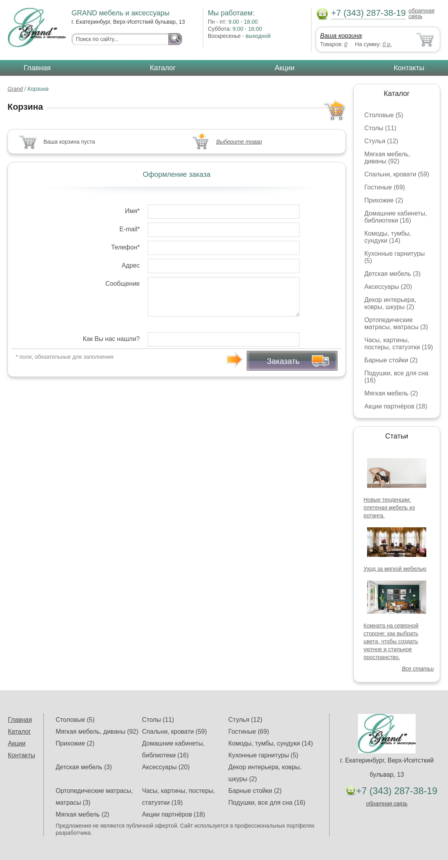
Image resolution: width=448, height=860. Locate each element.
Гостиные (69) (384, 187)
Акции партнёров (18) (395, 406)
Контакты (409, 68)
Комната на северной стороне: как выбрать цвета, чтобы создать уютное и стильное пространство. (391, 641)
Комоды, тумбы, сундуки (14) (387, 237)
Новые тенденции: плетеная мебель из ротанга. (389, 508)
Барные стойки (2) (391, 360)
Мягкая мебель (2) (391, 393)
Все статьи (418, 668)
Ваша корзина (341, 35)
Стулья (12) (381, 141)
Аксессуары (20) (388, 286)
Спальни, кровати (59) (396, 174)
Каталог (163, 68)
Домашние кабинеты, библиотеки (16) (395, 217)
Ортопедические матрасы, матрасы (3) (396, 323)
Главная (37, 68)
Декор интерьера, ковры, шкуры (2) (390, 303)
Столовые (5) (383, 115)
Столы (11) (380, 128)
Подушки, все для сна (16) (267, 802)
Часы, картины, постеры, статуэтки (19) (398, 343)
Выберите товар (239, 142)
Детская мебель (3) (392, 273)
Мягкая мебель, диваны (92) (387, 158)
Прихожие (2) (383, 200)
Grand (15, 89)
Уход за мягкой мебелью (395, 569)
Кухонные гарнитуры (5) (263, 755)
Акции (284, 68)
